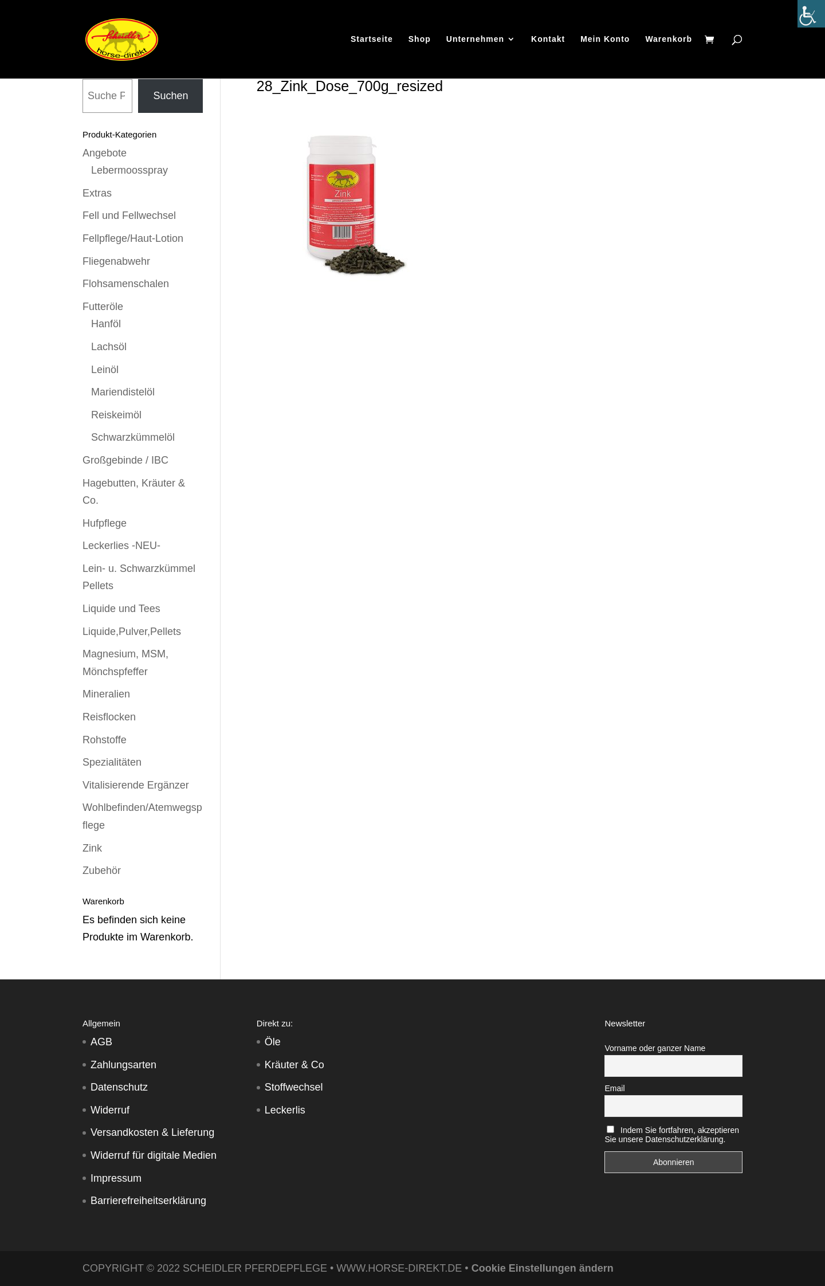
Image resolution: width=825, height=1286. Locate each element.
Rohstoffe (104, 740)
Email (614, 1088)
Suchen (170, 95)
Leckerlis (285, 1110)
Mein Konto (605, 40)
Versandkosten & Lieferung (152, 1132)
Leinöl (105, 369)
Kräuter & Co (294, 1065)
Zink (92, 848)
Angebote (104, 153)
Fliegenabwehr (116, 261)
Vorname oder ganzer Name (654, 1048)
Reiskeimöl (116, 415)
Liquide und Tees (121, 608)
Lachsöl (109, 346)
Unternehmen (475, 40)
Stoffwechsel (294, 1087)
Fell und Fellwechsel (129, 215)
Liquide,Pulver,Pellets (131, 631)
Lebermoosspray (129, 170)
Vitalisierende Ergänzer (135, 785)
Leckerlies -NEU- (121, 545)
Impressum (116, 1178)
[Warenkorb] (712, 41)
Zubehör (101, 870)
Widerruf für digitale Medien (154, 1155)
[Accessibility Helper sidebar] (811, 14)
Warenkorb (668, 40)
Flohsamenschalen (125, 283)
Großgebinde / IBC (125, 460)
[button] (25, 1261)
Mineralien (106, 694)
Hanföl (106, 324)
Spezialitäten (112, 762)
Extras (97, 193)
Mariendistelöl (123, 392)
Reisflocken (109, 717)
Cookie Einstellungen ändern (543, 1268)
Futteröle (102, 306)
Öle (273, 1042)
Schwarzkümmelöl (133, 437)
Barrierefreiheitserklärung (148, 1200)
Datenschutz (119, 1087)
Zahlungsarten (123, 1065)
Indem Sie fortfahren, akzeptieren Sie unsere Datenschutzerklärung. (671, 1135)
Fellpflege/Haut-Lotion (132, 238)
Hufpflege (104, 523)
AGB (101, 1042)
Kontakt (548, 40)
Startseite (372, 40)
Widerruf (110, 1110)
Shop (419, 40)
